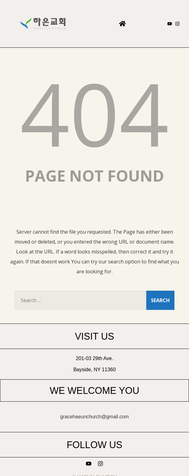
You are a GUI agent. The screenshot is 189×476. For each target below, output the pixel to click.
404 (94, 113)
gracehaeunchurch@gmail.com (94, 416)
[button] (122, 24)
